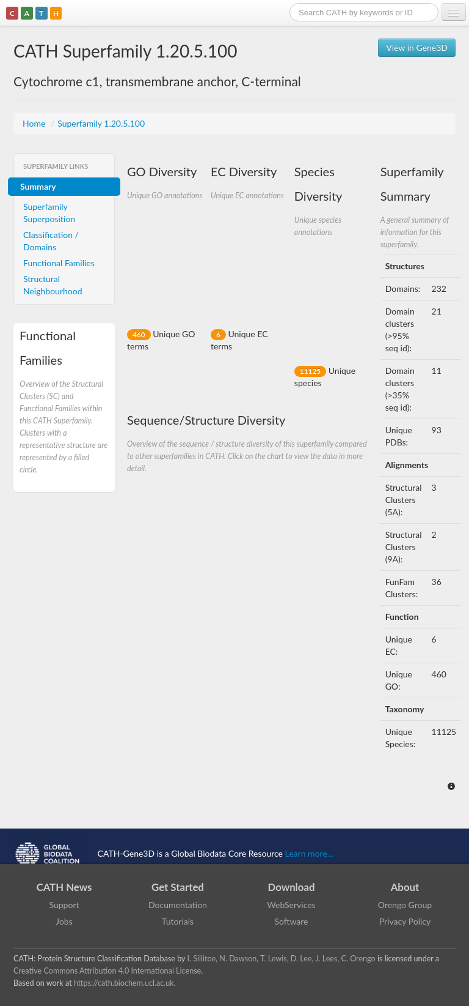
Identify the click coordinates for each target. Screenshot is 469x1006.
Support (64, 905)
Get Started (177, 887)
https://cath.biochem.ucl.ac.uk (124, 983)
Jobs (64, 921)
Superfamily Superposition (49, 212)
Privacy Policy (405, 921)
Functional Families (59, 263)
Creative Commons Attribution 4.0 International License (107, 970)
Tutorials (178, 921)
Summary (38, 186)
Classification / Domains (51, 240)
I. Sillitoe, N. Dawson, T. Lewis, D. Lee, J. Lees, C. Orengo (281, 958)
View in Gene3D (417, 47)
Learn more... (309, 853)
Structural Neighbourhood (52, 285)
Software (291, 921)
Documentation (177, 905)
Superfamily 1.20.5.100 (101, 123)
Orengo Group (405, 905)
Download (291, 887)
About (405, 887)
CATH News (64, 887)
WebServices (291, 905)
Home (35, 123)
